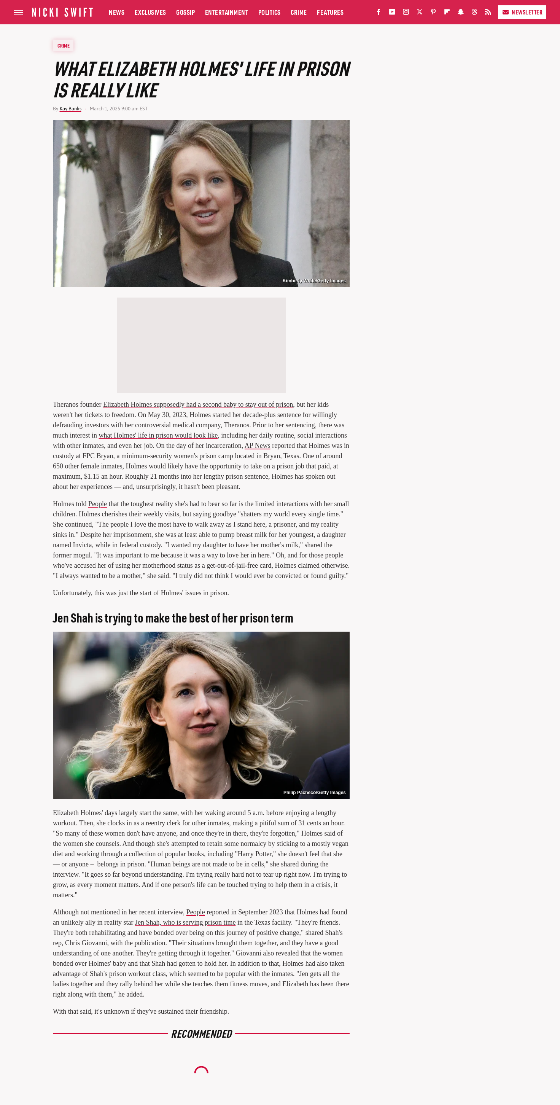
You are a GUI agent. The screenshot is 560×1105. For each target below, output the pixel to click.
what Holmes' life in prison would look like (158, 435)
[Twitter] (419, 13)
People (97, 504)
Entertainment (226, 12)
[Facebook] (378, 13)
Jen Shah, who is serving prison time (185, 922)
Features (330, 12)
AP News (257, 445)
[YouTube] (392, 13)
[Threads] (474, 13)
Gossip (185, 12)
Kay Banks (70, 108)
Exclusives (150, 12)
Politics (269, 12)
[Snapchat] (461, 13)
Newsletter (522, 12)
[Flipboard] (447, 13)
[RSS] (488, 13)
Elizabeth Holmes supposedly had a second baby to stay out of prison (198, 404)
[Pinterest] (433, 13)
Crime (299, 12)
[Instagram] (406, 13)
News (116, 12)
